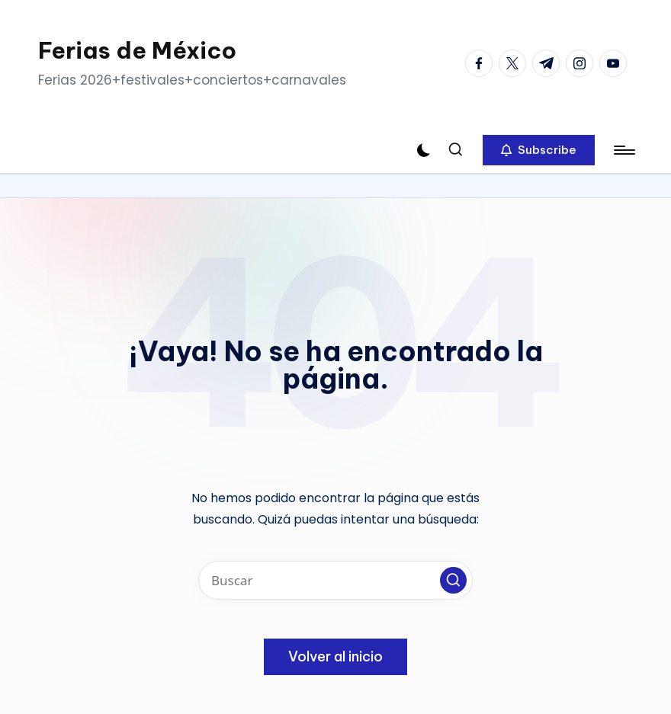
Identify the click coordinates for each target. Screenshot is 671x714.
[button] (539, 150)
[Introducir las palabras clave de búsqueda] (335, 580)
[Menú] (623, 150)
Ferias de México (137, 50)
